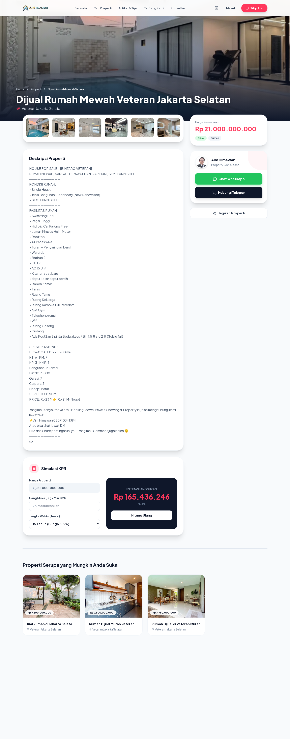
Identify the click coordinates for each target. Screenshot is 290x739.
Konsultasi (178, 8)
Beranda (81, 8)
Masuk (231, 8)
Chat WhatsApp (229, 179)
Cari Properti (102, 8)
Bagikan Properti (229, 213)
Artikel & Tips (128, 8)
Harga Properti (40, 480)
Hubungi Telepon (228, 192)
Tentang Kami (154, 8)
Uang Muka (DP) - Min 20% (47, 498)
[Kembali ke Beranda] (35, 8)
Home (20, 89)
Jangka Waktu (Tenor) (44, 516)
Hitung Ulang (141, 515)
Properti (36, 89)
